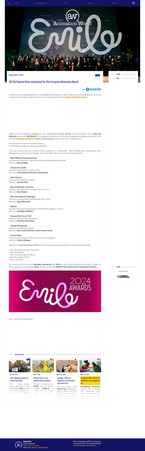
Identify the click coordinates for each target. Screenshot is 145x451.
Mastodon (34, 447)
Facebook (45, 447)
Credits (25, 445)
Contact (30, 445)
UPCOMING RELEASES (41, 3)
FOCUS (65, 3)
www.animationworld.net (79, 445)
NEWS (17, 3)
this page (15, 143)
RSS (34, 445)
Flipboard (40, 447)
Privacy (37, 445)
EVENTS (90, 3)
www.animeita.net (91, 445)
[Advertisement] (55, 115)
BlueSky (29, 447)
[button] (99, 379)
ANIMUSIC (114, 3)
